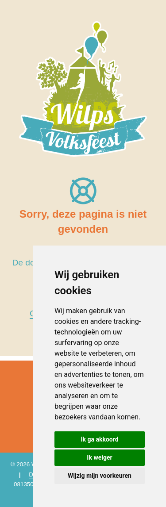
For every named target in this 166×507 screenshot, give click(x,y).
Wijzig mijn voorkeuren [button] (99, 475)
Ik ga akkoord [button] (99, 439)
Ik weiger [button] (99, 457)
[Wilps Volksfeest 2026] (83, 88)
